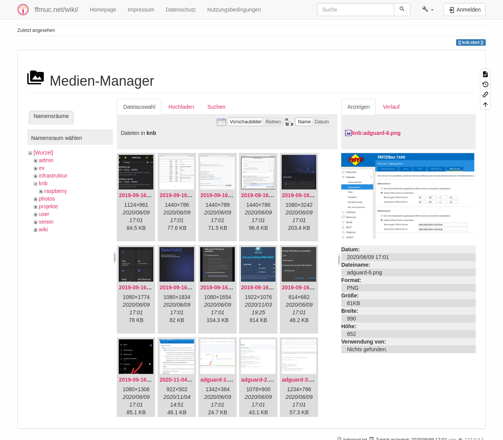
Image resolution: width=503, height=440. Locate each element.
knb (43, 183)
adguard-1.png (218, 380)
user (44, 214)
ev (42, 168)
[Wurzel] (43, 152)
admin (46, 160)
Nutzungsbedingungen (234, 10)
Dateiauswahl (139, 107)
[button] (428, 9)
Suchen (216, 107)
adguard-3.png (300, 380)
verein (46, 222)
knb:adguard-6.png (376, 133)
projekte (48, 206)
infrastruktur (53, 176)
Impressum (141, 10)
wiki (43, 229)
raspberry (55, 191)
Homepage (103, 10)
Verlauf (391, 107)
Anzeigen (358, 107)
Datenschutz (181, 10)
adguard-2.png (259, 380)
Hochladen (181, 107)
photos (47, 199)
